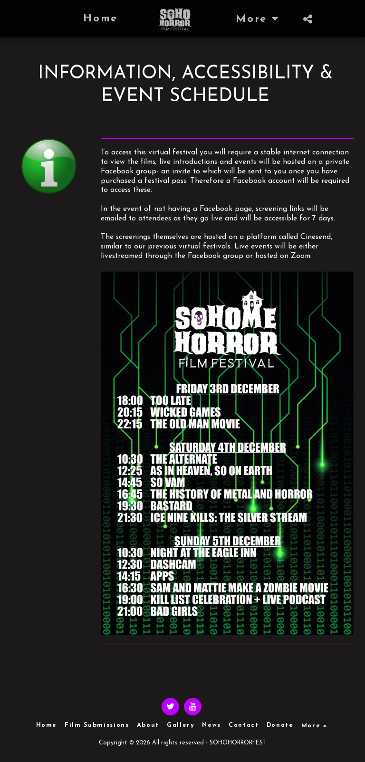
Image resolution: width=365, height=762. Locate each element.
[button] (308, 19)
